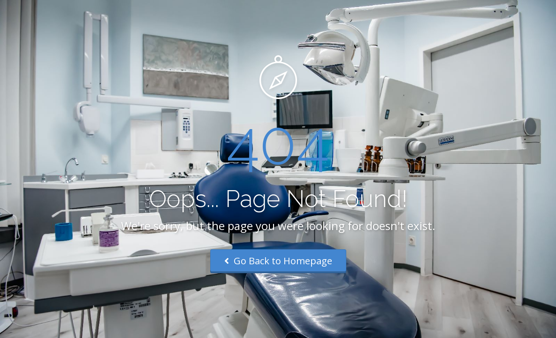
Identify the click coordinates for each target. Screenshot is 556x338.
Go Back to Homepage (278, 260)
